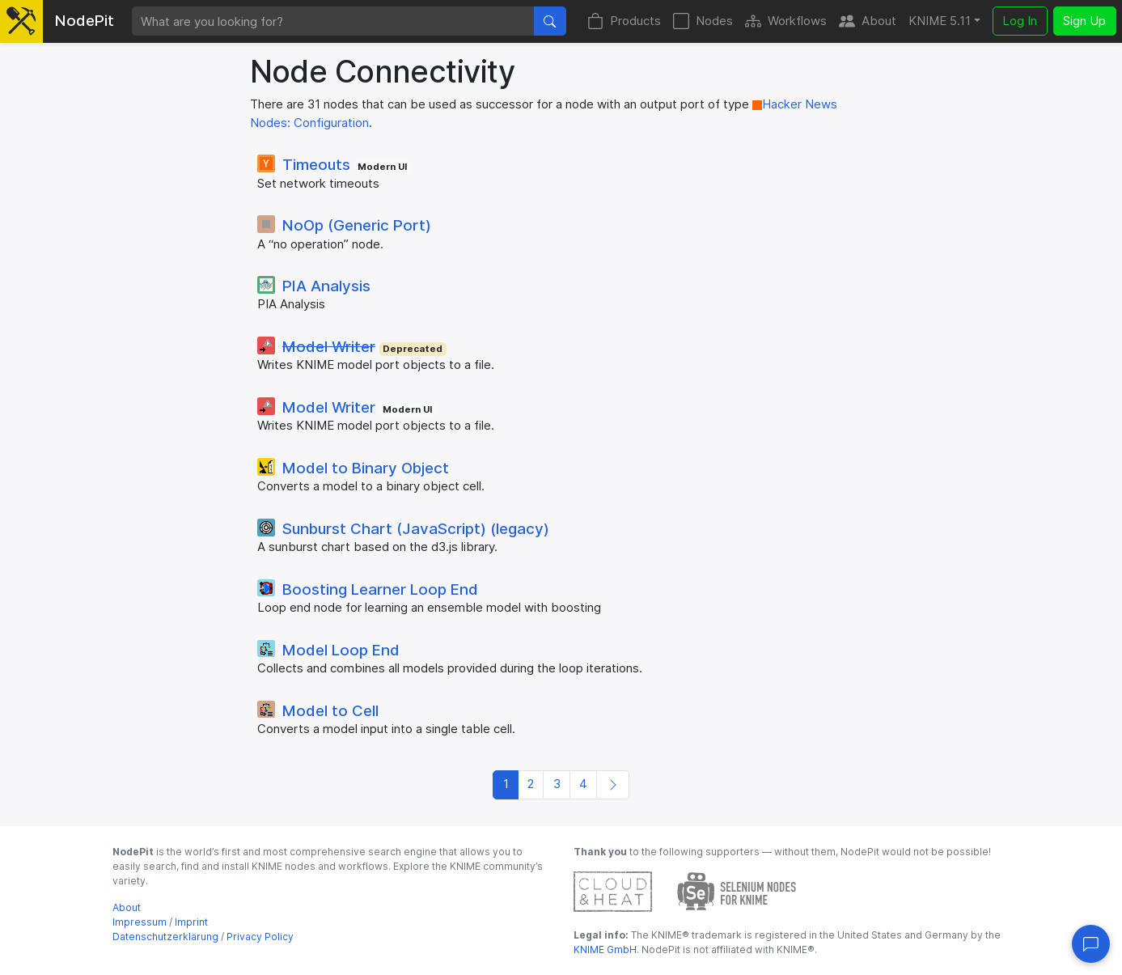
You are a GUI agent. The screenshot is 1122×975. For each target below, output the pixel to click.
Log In (1019, 20)
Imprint (191, 922)
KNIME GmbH (605, 949)
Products (624, 21)
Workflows (786, 21)
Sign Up (1084, 20)
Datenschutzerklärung (165, 936)
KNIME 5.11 (939, 20)
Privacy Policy (260, 936)
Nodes (703, 21)
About (867, 21)
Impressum (139, 922)
